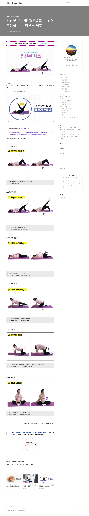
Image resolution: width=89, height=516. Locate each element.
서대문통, (62, 127)
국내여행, (80, 129)
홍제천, (69, 134)
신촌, (76, 132)
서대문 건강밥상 (66, 102)
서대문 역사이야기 (66, 104)
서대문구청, (62, 136)
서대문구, (72, 132)
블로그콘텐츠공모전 (67, 116)
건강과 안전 (65, 90)
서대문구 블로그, (63, 134)
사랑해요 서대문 (65, 77)
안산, (71, 127)
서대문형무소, (63, 129)
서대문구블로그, (76, 127)
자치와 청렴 (65, 88)
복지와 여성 (65, 84)
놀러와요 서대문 (65, 106)
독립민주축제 (65, 114)
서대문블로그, (63, 138)
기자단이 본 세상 (67, 100)
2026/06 (71, 175)
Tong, (76, 129)
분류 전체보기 (64, 74)
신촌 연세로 (65, 110)
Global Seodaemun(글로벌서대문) (70, 117)
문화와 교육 (65, 79)
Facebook (62, 158)
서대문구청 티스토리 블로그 (14, 3)
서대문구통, (68, 136)
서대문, (61, 132)
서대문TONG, (74, 134)
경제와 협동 (65, 82)
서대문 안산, (67, 127)
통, (78, 134)
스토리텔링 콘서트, (70, 129)
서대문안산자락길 (66, 108)
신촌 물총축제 (65, 112)
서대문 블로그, (67, 132)
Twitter (68, 158)
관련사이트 (75, 506)
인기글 (66, 143)
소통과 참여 (65, 91)
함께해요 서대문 (65, 96)
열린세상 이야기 (66, 98)
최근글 (61, 143)
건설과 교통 (65, 86)
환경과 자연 (65, 81)
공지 (62, 94)
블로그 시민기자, (74, 136)
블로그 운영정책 (9, 506)
